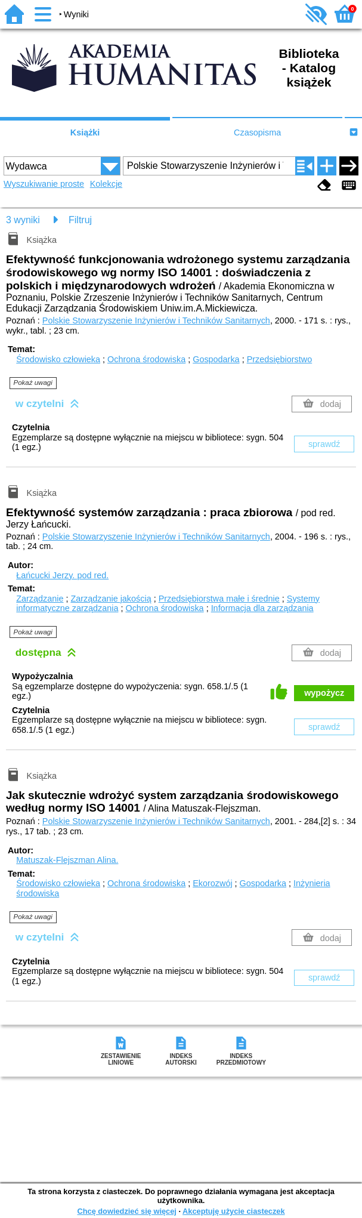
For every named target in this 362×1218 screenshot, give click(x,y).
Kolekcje (106, 184)
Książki (85, 132)
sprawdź (324, 444)
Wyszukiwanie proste (44, 184)
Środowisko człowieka (58, 359)
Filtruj (80, 220)
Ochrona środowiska (146, 359)
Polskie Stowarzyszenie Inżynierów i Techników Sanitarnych (156, 320)
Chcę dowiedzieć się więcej (126, 1211)
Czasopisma (257, 132)
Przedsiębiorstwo (280, 359)
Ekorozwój (212, 883)
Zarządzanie (39, 598)
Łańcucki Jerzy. (62, 575)
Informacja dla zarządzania (262, 608)
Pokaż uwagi (33, 382)
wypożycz (324, 693)
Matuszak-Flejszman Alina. (67, 860)
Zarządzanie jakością (110, 598)
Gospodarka (216, 359)
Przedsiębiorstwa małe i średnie (219, 598)
